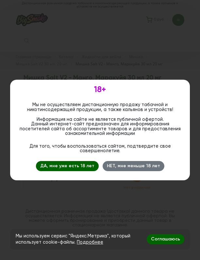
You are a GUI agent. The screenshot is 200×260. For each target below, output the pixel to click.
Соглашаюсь (165, 239)
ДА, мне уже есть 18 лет (67, 166)
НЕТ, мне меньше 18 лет (133, 166)
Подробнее (90, 242)
